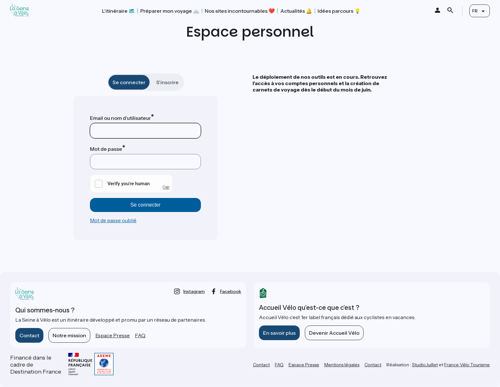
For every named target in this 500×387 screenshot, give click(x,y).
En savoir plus (279, 333)
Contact (29, 335)
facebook (230, 291)
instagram (194, 291)
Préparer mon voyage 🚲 (169, 11)
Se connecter (129, 82)
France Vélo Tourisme (467, 365)
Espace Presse (112, 335)
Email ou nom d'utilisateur (120, 118)
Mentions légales (341, 365)
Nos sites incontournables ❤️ (240, 11)
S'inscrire (167, 82)
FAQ (140, 335)
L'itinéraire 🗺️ (118, 11)
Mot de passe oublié (113, 220)
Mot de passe (106, 149)
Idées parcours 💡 (339, 11)
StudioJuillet (425, 365)
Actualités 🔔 (296, 11)
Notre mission (69, 335)
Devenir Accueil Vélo (334, 333)
